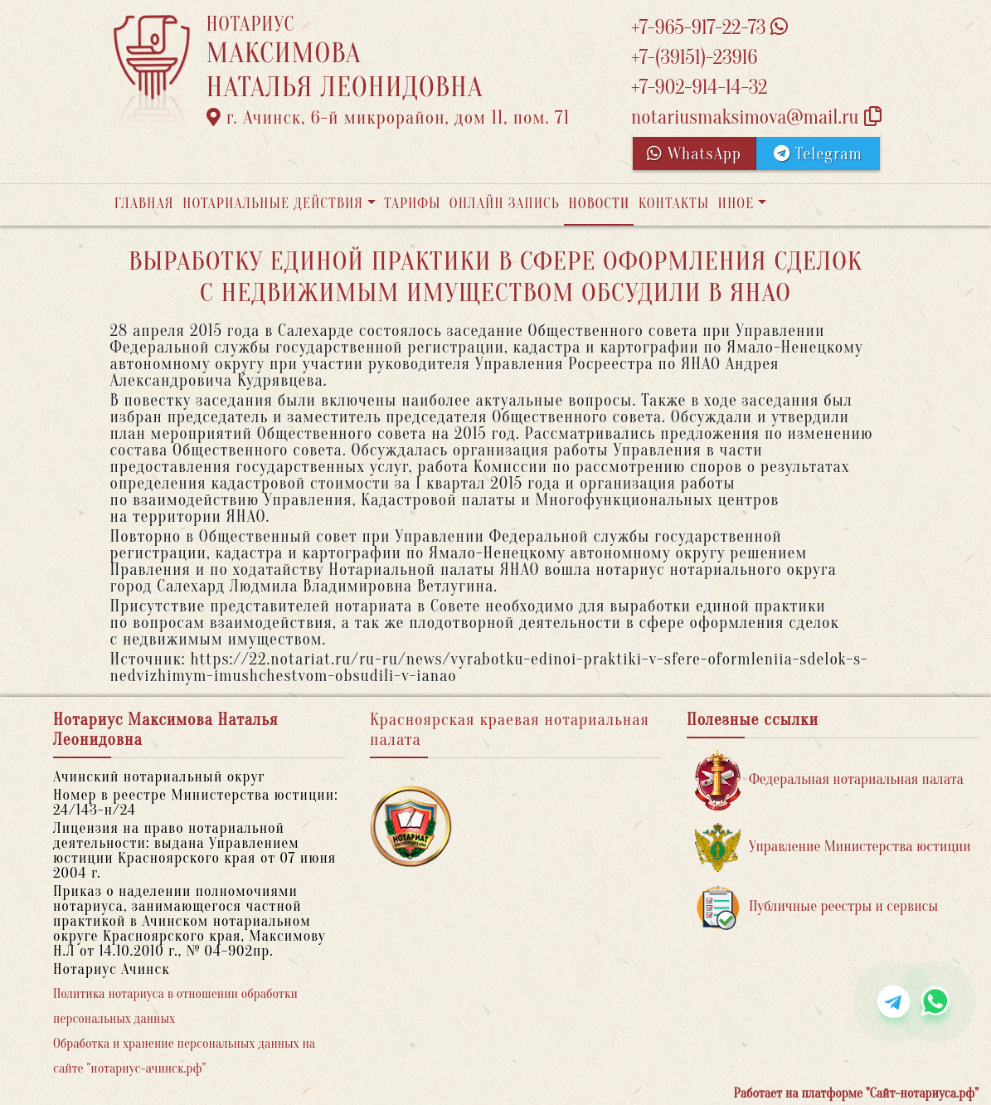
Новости (598, 203)
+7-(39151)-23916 (694, 57)
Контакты (674, 203)
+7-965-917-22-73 (709, 28)
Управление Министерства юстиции (833, 847)
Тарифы (412, 203)
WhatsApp (694, 153)
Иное (735, 203)
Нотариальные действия (272, 203)
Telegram (818, 153)
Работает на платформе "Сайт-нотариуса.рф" (856, 1093)
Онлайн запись (504, 203)
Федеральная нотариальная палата (829, 780)
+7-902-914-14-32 (699, 87)
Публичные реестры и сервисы (816, 907)
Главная (144, 203)
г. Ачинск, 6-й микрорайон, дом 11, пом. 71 (388, 118)
